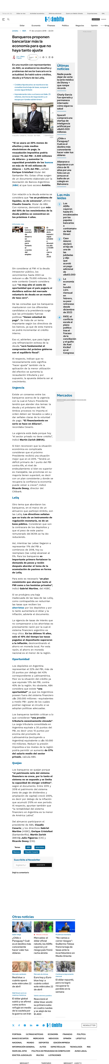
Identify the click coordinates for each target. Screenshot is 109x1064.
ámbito (15, 31)
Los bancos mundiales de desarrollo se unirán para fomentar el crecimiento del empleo (30, 241)
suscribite (95, 19)
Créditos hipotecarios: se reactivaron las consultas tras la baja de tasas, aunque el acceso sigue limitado (31, 87)
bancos (49, 162)
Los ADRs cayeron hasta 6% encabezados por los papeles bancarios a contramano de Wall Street (70, 219)
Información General (23, 1047)
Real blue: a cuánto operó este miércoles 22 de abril (21, 982)
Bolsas (67, 400)
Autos (43, 1047)
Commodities (75, 400)
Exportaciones (92, 13)
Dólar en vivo (21, 13)
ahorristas (18, 607)
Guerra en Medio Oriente (74, 13)
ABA (24, 31)
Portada (16, 1034)
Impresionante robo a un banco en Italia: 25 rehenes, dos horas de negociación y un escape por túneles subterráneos (32, 97)
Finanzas (51, 25)
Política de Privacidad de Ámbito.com (51, 1051)
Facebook (19, 1025)
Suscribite (41, 865)
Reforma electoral (55, 13)
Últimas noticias (34, 1034)
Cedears (83, 400)
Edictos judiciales (22, 1055)
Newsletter (104, 25)
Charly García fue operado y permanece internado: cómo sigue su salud (65, 101)
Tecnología (76, 1047)
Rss (89, 1047)
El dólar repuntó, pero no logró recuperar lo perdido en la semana (65, 985)
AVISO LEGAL (81, 1051)
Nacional (17, 1042)
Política (65, 25)
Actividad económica (37, 13)
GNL (103, 13)
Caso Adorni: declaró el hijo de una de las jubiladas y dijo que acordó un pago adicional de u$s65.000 (69, 256)
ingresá (103, 19)
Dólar (22, 25)
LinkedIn (31, 1025)
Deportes (44, 1042)
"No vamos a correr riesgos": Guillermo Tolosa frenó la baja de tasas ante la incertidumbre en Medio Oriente (65, 946)
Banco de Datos (20, 1038)
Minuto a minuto (42, 935)
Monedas (60, 400)
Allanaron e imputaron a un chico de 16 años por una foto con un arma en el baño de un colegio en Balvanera (65, 173)
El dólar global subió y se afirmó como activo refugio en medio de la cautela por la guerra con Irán (21, 1006)
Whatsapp (44, 1025)
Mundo (30, 1042)
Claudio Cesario (31, 852)
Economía (36, 25)
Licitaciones (54, 1055)
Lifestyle (81, 1038)
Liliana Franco (20, 57)
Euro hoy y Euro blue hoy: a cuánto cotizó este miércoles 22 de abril (43, 983)
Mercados (38, 1038)
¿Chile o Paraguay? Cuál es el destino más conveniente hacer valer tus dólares (65, 147)
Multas (40, 1055)
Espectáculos (58, 1047)
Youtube (37, 1025)
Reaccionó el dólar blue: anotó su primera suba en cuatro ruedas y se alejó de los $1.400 (43, 1006)
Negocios (80, 25)
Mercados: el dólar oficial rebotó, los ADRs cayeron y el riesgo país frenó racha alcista (43, 945)
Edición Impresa (62, 1042)
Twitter (13, 1025)
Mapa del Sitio (19, 1051)
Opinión (94, 25)
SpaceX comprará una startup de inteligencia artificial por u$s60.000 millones (64, 123)
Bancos (16, 852)
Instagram (25, 1025)
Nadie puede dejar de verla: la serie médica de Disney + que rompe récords (65, 81)
